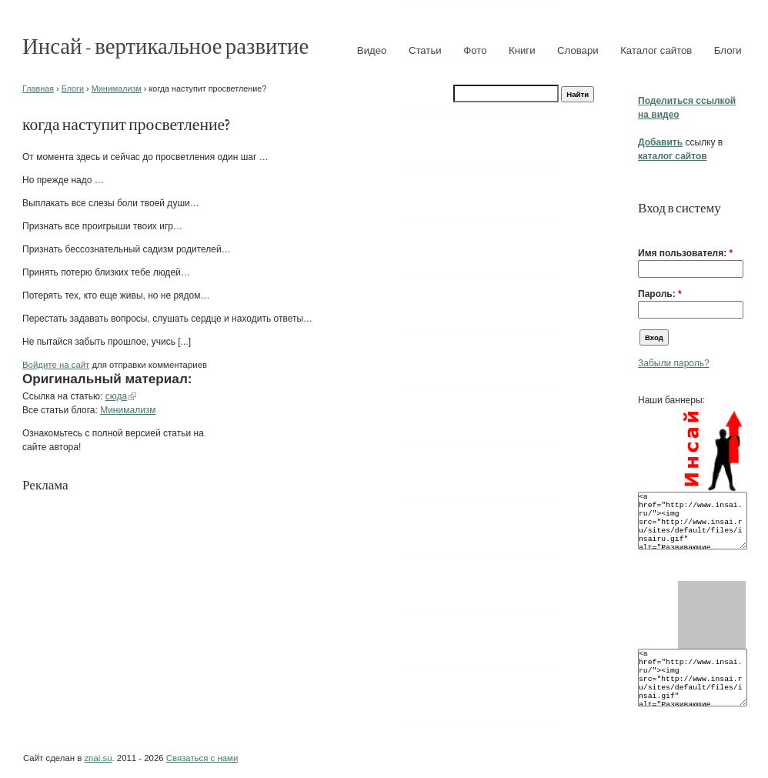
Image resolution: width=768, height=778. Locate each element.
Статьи (425, 50)
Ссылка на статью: (63, 396)
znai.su (98, 758)
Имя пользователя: (685, 253)
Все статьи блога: (61, 410)
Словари (578, 50)
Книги (522, 50)
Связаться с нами (202, 758)
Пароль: (660, 294)
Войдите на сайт (55, 364)
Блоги (728, 50)
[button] (644, 229)
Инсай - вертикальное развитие (165, 45)
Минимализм (117, 88)
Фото (474, 50)
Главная (38, 88)
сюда (116, 396)
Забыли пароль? (674, 363)
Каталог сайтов (656, 50)
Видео (372, 50)
